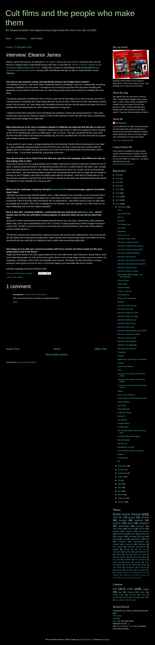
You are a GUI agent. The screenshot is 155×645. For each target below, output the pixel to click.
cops (143, 536)
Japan (146, 589)
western (146, 552)
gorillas (116, 549)
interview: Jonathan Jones (128, 242)
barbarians (133, 557)
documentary (143, 531)
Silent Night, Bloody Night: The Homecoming (129, 276)
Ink (118, 461)
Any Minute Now (124, 214)
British (20, 277)
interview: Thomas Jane (127, 267)
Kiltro (119, 210)
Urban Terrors (21, 38)
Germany (132, 595)
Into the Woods (123, 440)
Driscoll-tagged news (124, 626)
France (134, 597)
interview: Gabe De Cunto (128, 313)
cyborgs (127, 549)
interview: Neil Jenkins (126, 257)
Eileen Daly (88, 212)
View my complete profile (123, 140)
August (121, 477)
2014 (118, 200)
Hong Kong (118, 595)
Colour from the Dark (24, 70)
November (122, 466)
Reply (15, 302)
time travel (117, 547)
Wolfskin (120, 302)
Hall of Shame (37, 38)
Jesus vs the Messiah (126, 395)
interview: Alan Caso (125, 327)
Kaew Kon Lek (123, 235)
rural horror (129, 570)
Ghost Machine (123, 409)
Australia (116, 597)
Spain (143, 595)
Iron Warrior (122, 420)
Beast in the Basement (126, 298)
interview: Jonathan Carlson (128, 334)
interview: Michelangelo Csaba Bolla (132, 331)
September (122, 473)
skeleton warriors (140, 575)
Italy (120, 592)
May (120, 487)
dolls (136, 549)
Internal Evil (122, 443)
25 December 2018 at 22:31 (35, 294)
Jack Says (121, 405)
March (120, 495)
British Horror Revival (127, 514)
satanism (141, 544)
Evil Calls (116, 621)
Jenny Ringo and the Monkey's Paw (132, 398)
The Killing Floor (124, 224)
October (121, 470)
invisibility (127, 560)
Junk (119, 370)
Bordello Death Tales (31, 68)
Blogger (106, 639)
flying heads (117, 570)
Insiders (120, 454)
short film (117, 517)
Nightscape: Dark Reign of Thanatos (132, 359)
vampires (138, 520)
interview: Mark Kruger (126, 323)
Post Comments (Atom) (26, 362)
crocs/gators (130, 567)
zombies (123, 520)
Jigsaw (120, 391)
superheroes (136, 539)
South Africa (144, 597)
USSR (124, 600)
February (122, 498)
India (142, 592)
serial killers (118, 529)
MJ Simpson (121, 123)
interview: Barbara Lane (127, 320)
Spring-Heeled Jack (139, 572)
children (116, 531)
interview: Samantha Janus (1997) (131, 260)
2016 (118, 193)
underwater (135, 577)
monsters (129, 531)
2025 (118, 179)
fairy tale (116, 560)
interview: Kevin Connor (127, 305)
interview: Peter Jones (126, 239)
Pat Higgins (51, 62)
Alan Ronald (59, 189)
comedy (145, 517)
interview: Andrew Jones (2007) (130, 249)
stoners (115, 577)
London (143, 565)
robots (115, 539)
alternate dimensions (136, 547)
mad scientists (140, 560)
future (133, 534)
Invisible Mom (123, 427)
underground (124, 577)
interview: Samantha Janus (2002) (131, 264)
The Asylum (117, 567)
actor (15, 277)
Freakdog (121, 352)
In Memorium (122, 458)
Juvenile (120, 363)
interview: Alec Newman (127, 341)
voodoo (137, 562)
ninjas (115, 562)
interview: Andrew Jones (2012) (130, 246)
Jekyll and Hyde (139, 554)
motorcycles (127, 575)
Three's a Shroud (79, 65)
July (120, 480)
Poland (131, 600)
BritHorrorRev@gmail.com (123, 164)
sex (124, 539)
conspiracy (117, 552)
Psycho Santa (123, 280)
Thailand (130, 592)
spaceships (123, 526)
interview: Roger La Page (127, 316)
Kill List (120, 217)
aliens (130, 523)
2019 (118, 186)
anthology (132, 536)
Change (120, 356)
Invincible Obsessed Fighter (128, 436)
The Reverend (123, 295)
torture (146, 570)
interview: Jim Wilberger (127, 345)
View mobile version (56, 354)
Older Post (101, 348)
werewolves (121, 534)
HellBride (75, 62)
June (120, 484)
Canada (125, 597)
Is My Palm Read (124, 413)
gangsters (144, 523)
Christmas (122, 542)
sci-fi (139, 570)
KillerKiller (121, 231)
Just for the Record (125, 366)
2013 (118, 204)
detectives (127, 552)
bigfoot (143, 557)
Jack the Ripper (131, 565)
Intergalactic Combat (125, 447)
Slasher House (94, 65)
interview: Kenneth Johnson (128, 253)
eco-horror (142, 567)
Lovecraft (128, 544)
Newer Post (12, 348)
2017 (118, 189)
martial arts (144, 534)
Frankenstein (138, 542)
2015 (118, 197)
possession (126, 562)
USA (130, 589)
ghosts (131, 517)
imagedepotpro (86, 639)
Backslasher (11, 68)
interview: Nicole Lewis (126, 338)
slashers (120, 536)
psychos (117, 523)
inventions (116, 575)
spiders (137, 552)
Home (8, 38)
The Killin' (121, 228)
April (120, 491)
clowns (118, 554)
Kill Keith (121, 221)
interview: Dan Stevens (126, 349)
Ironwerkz (121, 416)
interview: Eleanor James (127, 271)
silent (127, 554)
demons (130, 529)
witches (142, 529)
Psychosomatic (123, 287)
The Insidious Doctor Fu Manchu (130, 451)
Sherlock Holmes (119, 557)
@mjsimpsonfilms (125, 156)
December (122, 207)
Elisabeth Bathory (122, 572)
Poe (143, 549)
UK (115, 589)
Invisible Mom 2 (123, 423)
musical (116, 544)
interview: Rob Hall (125, 309)
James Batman (123, 402)
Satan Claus (122, 284)
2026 (118, 175)
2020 (118, 182)
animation (140, 526)
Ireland (117, 600)
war (147, 539)
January (121, 502)
